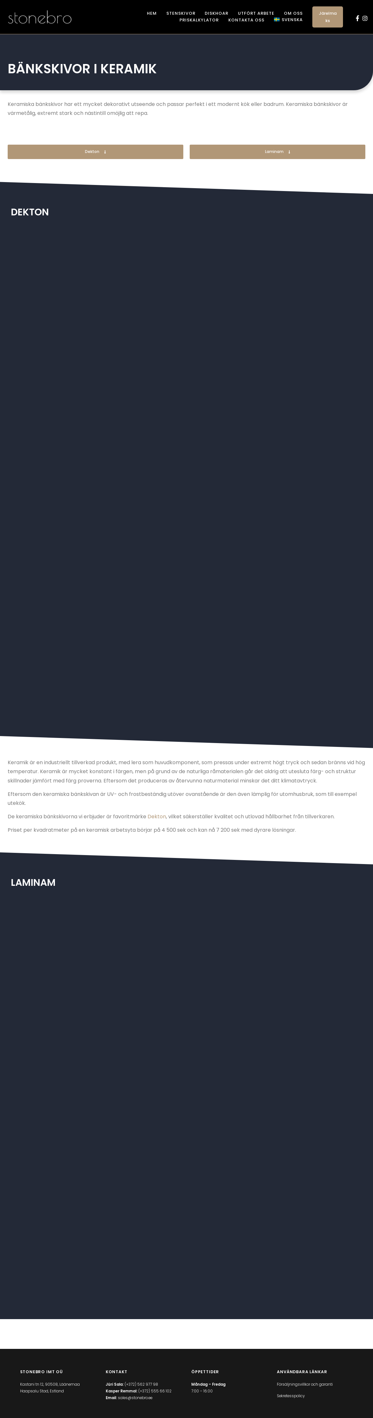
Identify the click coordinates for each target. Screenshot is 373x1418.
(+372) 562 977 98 (141, 1389)
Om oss (293, 13)
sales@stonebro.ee (135, 1402)
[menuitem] (288, 20)
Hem (152, 13)
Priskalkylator (199, 20)
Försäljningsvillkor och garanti (305, 1389)
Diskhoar (216, 13)
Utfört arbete (256, 13)
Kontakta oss (246, 20)
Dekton (157, 816)
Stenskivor (180, 13)
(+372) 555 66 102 (154, 1395)
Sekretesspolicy (291, 1400)
